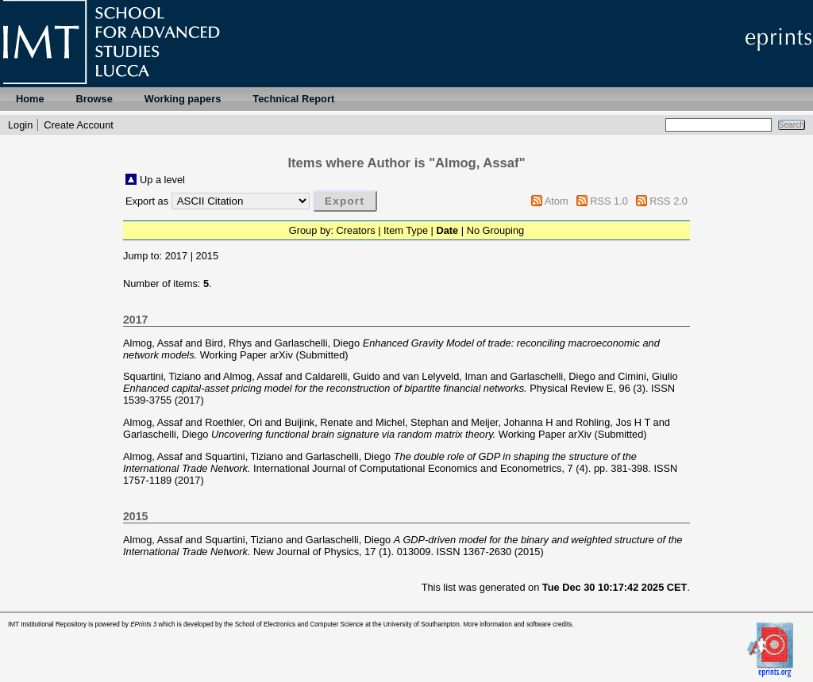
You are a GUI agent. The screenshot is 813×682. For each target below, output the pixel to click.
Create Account (79, 125)
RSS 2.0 (668, 201)
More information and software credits (517, 624)
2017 (176, 256)
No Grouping (496, 230)
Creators (356, 230)
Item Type (405, 230)
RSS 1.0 (609, 201)
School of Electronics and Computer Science (299, 624)
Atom (556, 201)
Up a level (162, 180)
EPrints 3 (143, 624)
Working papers (182, 99)
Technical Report (293, 99)
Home (30, 99)
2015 (207, 256)
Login (20, 125)
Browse (94, 99)
